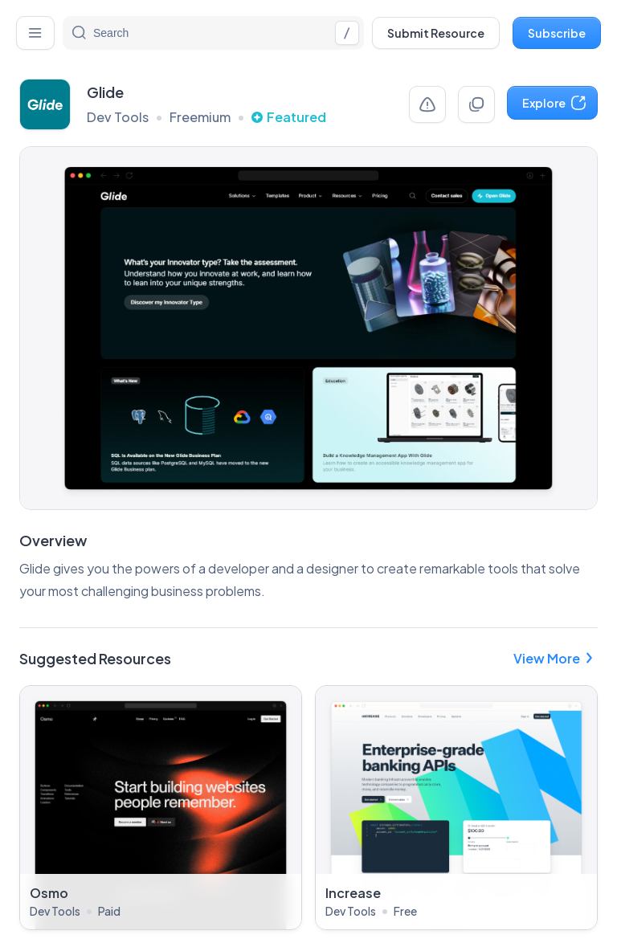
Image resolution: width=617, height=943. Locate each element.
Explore (554, 103)
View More (555, 658)
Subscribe (557, 33)
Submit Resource (435, 33)
